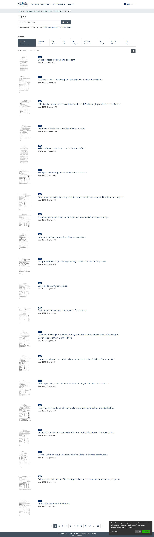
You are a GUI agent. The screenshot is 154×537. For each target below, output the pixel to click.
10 (90, 526)
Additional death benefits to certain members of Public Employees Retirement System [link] (79, 104)
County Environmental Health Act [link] (54, 503)
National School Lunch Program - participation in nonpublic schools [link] (70, 79)
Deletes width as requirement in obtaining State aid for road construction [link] (73, 454)
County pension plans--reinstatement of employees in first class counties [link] (73, 383)
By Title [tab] (64, 42)
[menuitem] (59, 4)
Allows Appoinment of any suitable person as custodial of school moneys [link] (73, 217)
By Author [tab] (54, 42)
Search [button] (66, 22)
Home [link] (20, 11)
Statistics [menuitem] (70, 4)
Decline (138, 532)
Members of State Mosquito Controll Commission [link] (61, 128)
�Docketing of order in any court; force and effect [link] (61, 148)
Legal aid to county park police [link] (52, 285)
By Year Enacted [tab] (87, 42)
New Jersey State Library (86, 533)
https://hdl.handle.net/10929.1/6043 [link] (57, 27)
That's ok (146, 532)
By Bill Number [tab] (114, 42)
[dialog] (130, 528)
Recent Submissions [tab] (24, 42)
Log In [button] (132, 4)
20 (98, 526)
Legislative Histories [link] (32, 11)
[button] (23, 4)
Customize (114, 532)
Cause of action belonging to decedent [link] (56, 59)
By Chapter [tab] (102, 42)
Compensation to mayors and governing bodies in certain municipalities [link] (72, 261)
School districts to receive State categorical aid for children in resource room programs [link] (79, 479)
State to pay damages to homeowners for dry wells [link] (62, 310)
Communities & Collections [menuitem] (40, 4)
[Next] (102, 526)
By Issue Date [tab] (41, 42)
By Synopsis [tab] (129, 42)
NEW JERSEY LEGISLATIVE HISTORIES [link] (53, 11)
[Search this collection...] (39, 22)
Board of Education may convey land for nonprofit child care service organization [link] (76, 432)
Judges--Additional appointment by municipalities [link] (62, 237)
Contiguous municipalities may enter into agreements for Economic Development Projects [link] (81, 197)
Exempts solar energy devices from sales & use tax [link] (62, 172)
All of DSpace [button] (58, 4)
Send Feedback (77, 535)
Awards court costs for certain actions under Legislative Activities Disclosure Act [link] (76, 359)
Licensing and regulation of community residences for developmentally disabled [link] (76, 408)
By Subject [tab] (75, 42)
